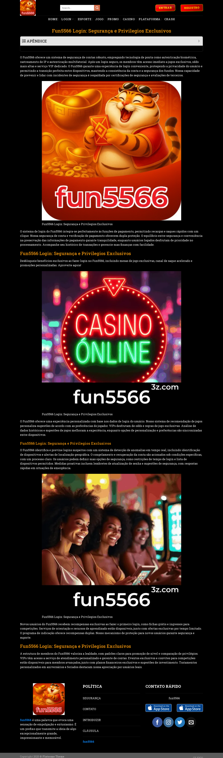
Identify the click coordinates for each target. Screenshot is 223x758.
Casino (129, 19)
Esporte (84, 19)
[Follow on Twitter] (180, 716)
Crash (169, 19)
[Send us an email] (191, 716)
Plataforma (149, 19)
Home (52, 19)
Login (67, 19)
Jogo (99, 19)
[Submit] (97, 8)
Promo (113, 19)
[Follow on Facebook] (157, 716)
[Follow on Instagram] (168, 716)
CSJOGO (198, 752)
